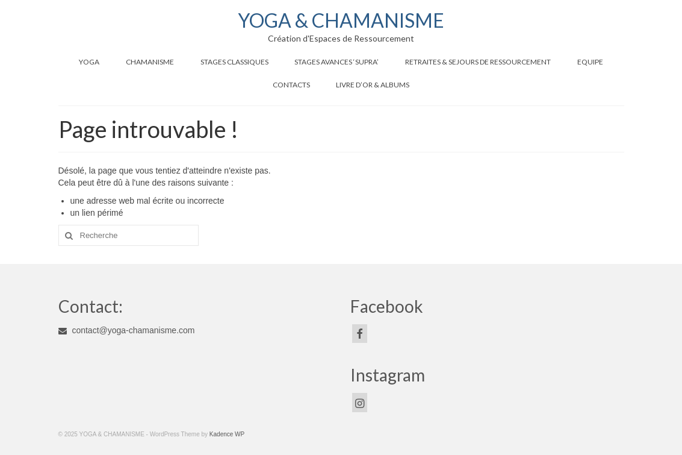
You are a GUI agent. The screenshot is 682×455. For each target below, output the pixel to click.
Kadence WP (226, 434)
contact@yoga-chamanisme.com (126, 330)
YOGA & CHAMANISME (341, 20)
